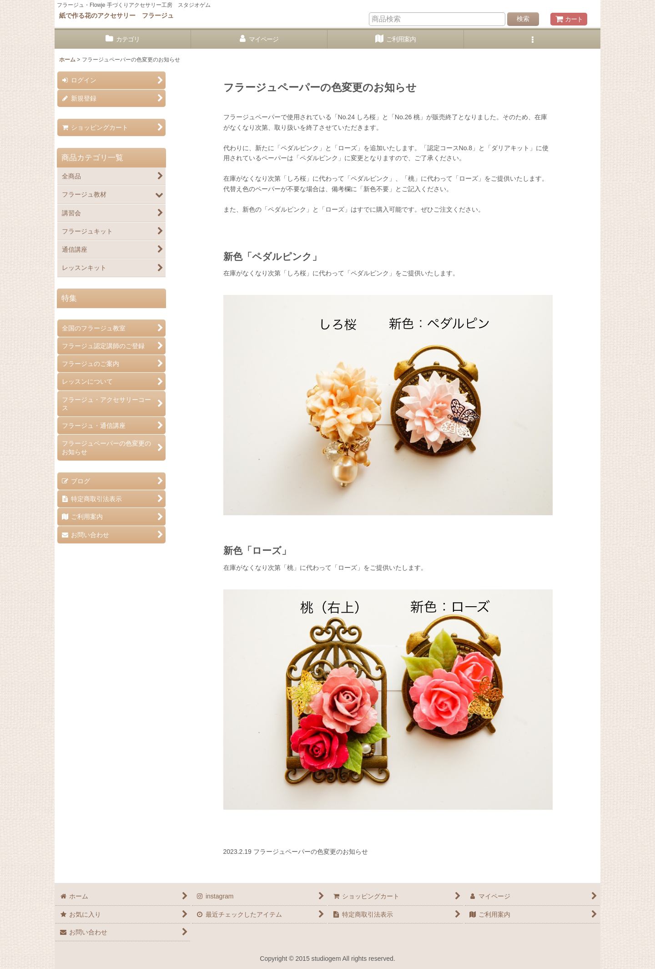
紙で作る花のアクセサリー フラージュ (116, 15)
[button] (532, 39)
